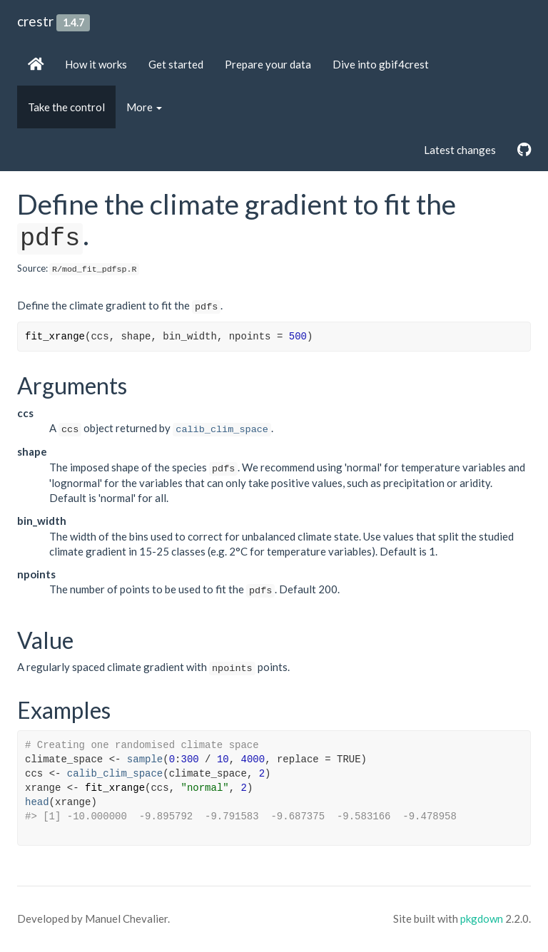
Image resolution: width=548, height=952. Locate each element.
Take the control (66, 107)
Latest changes (460, 149)
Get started (175, 64)
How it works (96, 64)
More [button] (144, 107)
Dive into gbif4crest (381, 64)
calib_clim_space (222, 429)
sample (145, 759)
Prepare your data (268, 64)
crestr (35, 21)
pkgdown (481, 918)
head (37, 802)
